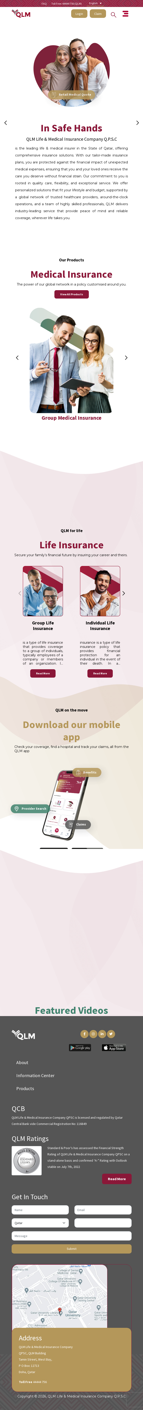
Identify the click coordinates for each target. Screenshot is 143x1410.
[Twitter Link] (111, 1034)
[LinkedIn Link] (102, 1034)
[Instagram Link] (93, 1034)
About (22, 1062)
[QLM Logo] (23, 1034)
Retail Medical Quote (71, 94)
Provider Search (30, 809)
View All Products (71, 294)
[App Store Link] (114, 1047)
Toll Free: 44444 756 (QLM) (66, 3)
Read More (43, 674)
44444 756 (40, 1382)
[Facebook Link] (84, 1034)
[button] (137, 123)
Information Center (35, 1075)
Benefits (86, 773)
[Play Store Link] (80, 1047)
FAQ (44, 3)
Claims (77, 825)
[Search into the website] (112, 14)
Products (25, 1088)
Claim (98, 14)
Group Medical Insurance (71, 418)
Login (79, 14)
